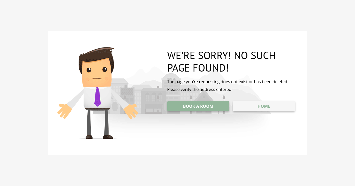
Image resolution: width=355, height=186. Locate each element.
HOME (264, 106)
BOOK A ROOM (198, 106)
